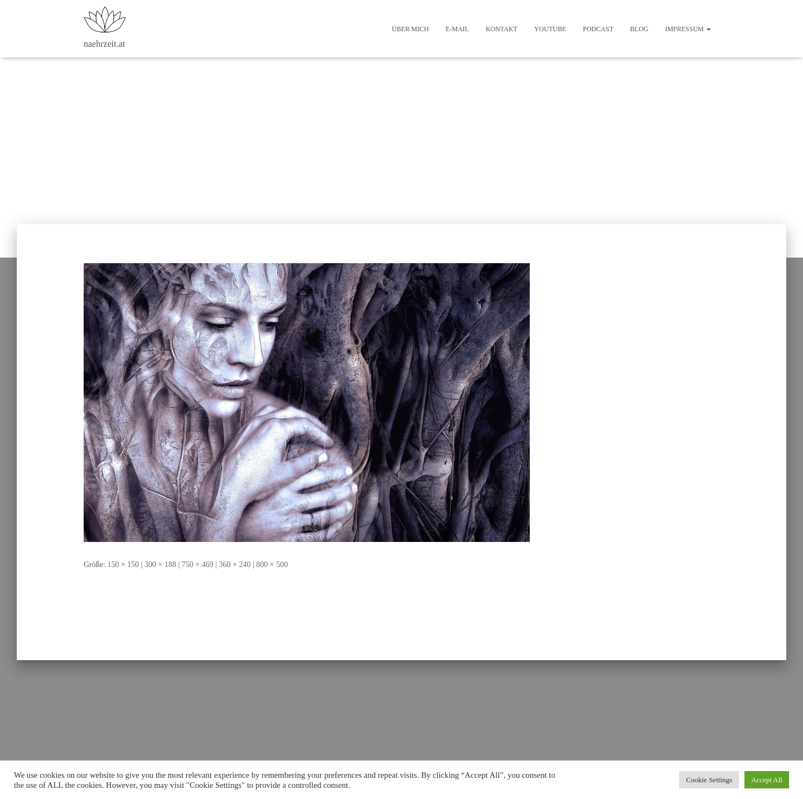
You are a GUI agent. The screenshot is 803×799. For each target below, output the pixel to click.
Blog (639, 29)
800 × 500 (272, 564)
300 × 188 (160, 564)
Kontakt (501, 29)
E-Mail (457, 29)
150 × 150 (123, 564)
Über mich (410, 29)
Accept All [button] (766, 780)
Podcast (598, 29)
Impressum (688, 29)
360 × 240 (235, 564)
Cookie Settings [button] (709, 780)
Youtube (550, 29)
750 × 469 (198, 564)
